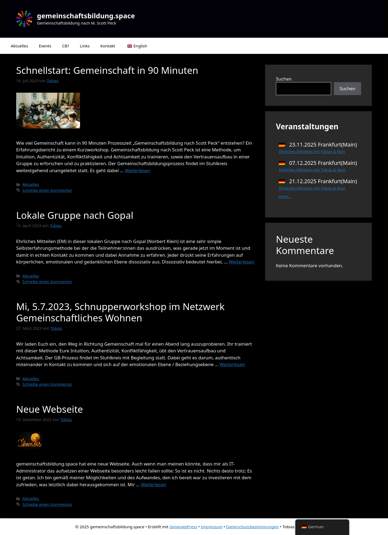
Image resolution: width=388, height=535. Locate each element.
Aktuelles (19, 45)
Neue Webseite (49, 409)
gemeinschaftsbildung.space (86, 15)
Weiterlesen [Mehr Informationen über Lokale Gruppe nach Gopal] (241, 262)
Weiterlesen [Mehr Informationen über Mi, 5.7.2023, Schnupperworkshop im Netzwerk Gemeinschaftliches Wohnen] (232, 364)
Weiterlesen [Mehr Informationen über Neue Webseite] (153, 484)
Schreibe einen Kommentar (47, 190)
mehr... (285, 196)
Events (45, 45)
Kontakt (107, 45)
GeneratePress (183, 526)
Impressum (211, 526)
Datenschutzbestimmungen (252, 526)
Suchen (284, 79)
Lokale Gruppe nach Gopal (74, 215)
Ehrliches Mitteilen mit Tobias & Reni (312, 151)
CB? (65, 45)
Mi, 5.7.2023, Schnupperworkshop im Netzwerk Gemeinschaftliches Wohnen (120, 312)
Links (84, 45)
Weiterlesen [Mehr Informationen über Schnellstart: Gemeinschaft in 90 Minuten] (137, 170)
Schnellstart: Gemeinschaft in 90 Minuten (107, 70)
